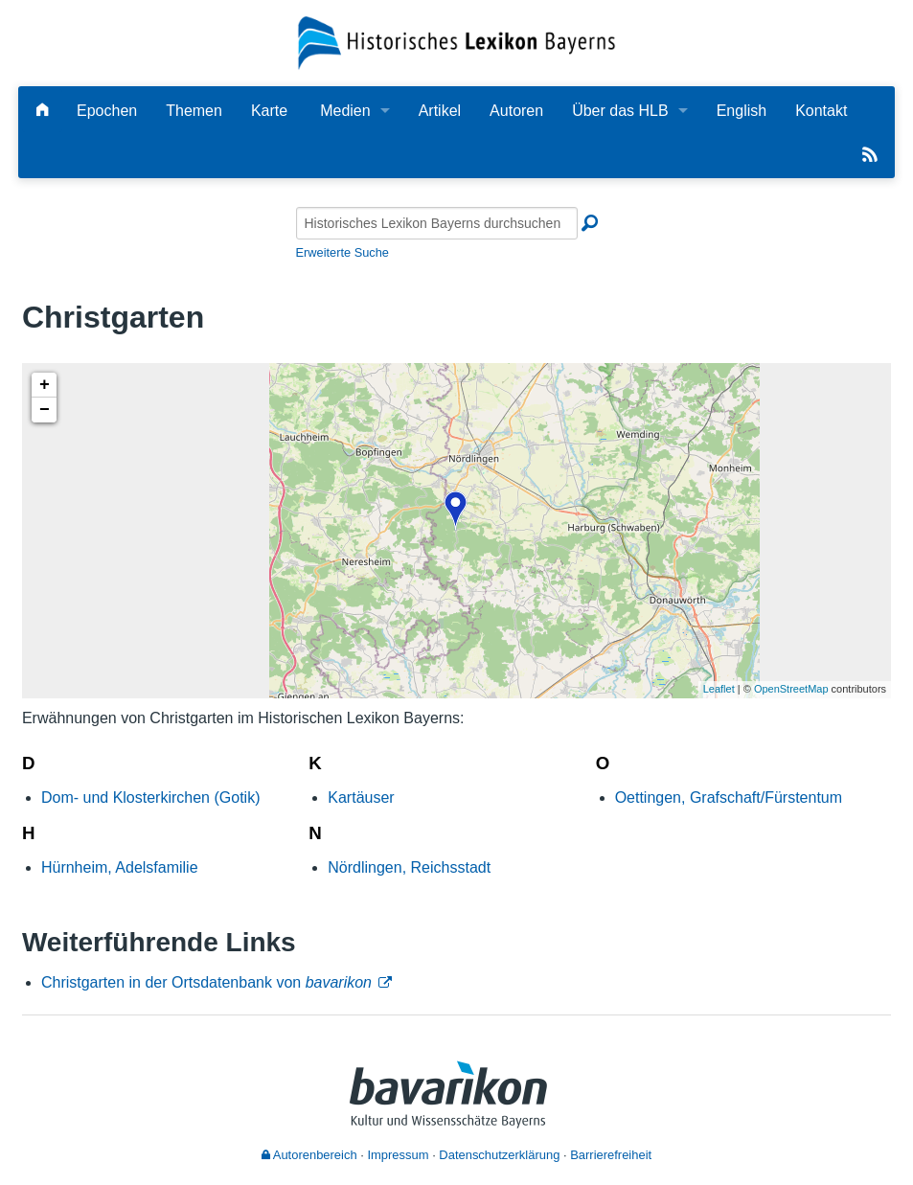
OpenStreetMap (791, 689)
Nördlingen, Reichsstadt (409, 867)
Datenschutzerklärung (499, 1155)
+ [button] (44, 385)
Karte (269, 111)
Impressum (397, 1155)
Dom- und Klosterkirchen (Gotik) (151, 797)
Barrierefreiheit (610, 1155)
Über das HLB (620, 111)
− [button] (44, 410)
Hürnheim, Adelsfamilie (119, 867)
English (741, 111)
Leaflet (719, 689)
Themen (194, 111)
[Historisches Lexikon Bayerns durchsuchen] (437, 223)
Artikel (440, 111)
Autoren (516, 111)
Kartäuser (361, 797)
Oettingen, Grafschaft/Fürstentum (728, 797)
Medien (345, 111)
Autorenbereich (309, 1155)
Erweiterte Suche (342, 252)
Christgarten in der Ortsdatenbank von (206, 982)
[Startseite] (457, 42)
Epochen (107, 111)
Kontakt (821, 111)
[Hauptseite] (42, 110)
